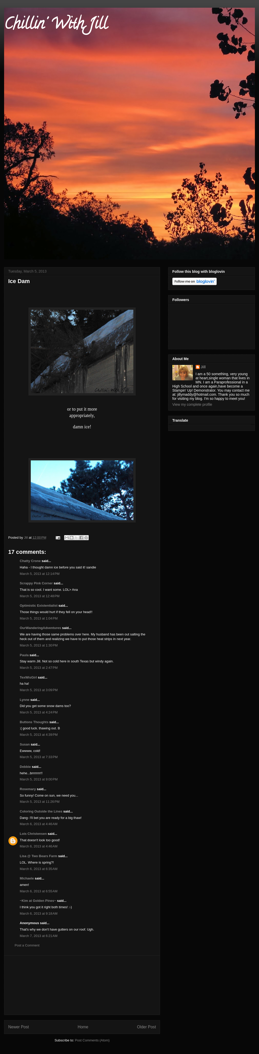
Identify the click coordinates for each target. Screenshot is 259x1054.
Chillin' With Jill (55, 25)
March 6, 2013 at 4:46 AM (38, 824)
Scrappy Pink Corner (36, 583)
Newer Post (18, 1027)
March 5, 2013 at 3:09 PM (39, 690)
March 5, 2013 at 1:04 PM (39, 618)
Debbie (25, 767)
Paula (24, 655)
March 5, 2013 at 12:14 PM (39, 574)
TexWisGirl (28, 677)
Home (83, 1027)
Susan (25, 744)
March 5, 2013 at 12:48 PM (39, 596)
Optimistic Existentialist (38, 605)
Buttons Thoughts (34, 722)
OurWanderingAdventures (41, 628)
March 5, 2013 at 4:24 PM (39, 712)
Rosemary (28, 789)
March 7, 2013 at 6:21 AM (38, 936)
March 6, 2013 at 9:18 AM (38, 913)
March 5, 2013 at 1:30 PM (39, 645)
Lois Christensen (33, 834)
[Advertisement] (82, 985)
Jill (203, 367)
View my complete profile (192, 404)
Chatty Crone (30, 561)
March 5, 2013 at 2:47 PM (39, 668)
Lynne (24, 700)
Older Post (146, 1027)
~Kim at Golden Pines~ (38, 901)
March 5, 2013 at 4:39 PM (39, 735)
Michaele (27, 878)
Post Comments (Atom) (92, 1040)
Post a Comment (27, 945)
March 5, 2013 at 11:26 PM (39, 802)
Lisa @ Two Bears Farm (38, 856)
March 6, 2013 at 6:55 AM (38, 891)
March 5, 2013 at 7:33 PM (39, 757)
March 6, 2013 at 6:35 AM (38, 869)
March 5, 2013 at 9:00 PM (39, 779)
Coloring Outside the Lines (41, 811)
